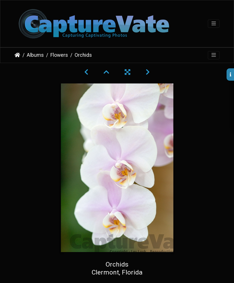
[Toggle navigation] (213, 24)
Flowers (59, 55)
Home (17, 55)
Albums (35, 55)
